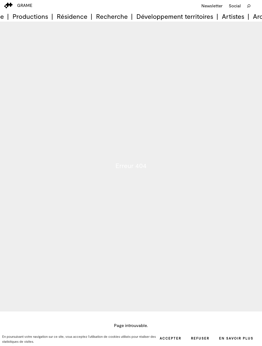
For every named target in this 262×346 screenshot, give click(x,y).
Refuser (200, 338)
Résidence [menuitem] (72, 16)
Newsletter (212, 5)
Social (235, 5)
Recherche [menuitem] (112, 16)
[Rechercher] (249, 5)
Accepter (170, 338)
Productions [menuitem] (30, 16)
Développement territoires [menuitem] (174, 16)
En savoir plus (236, 338)
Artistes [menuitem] (233, 16)
